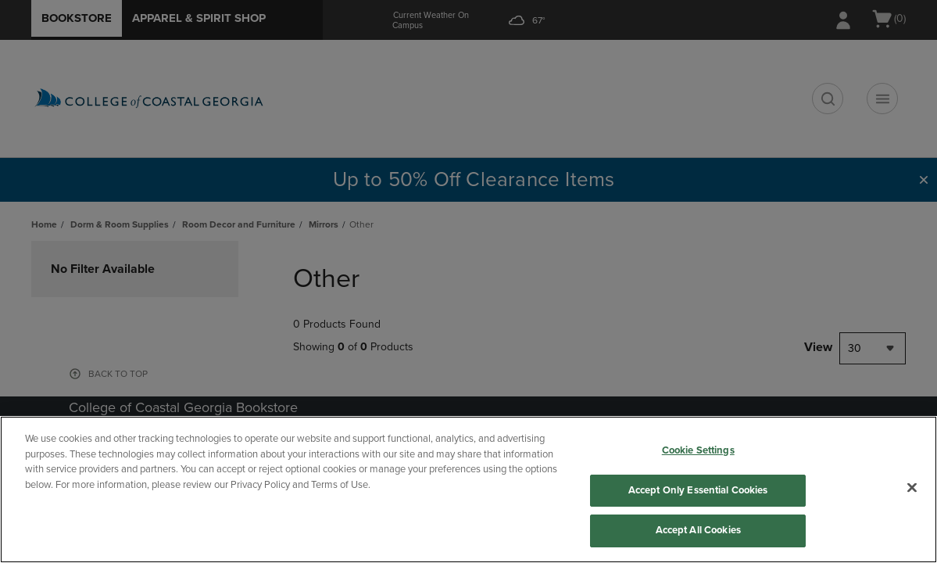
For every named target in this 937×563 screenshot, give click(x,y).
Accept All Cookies (698, 530)
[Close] (912, 488)
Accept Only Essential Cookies (698, 490)
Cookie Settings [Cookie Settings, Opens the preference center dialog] (698, 450)
